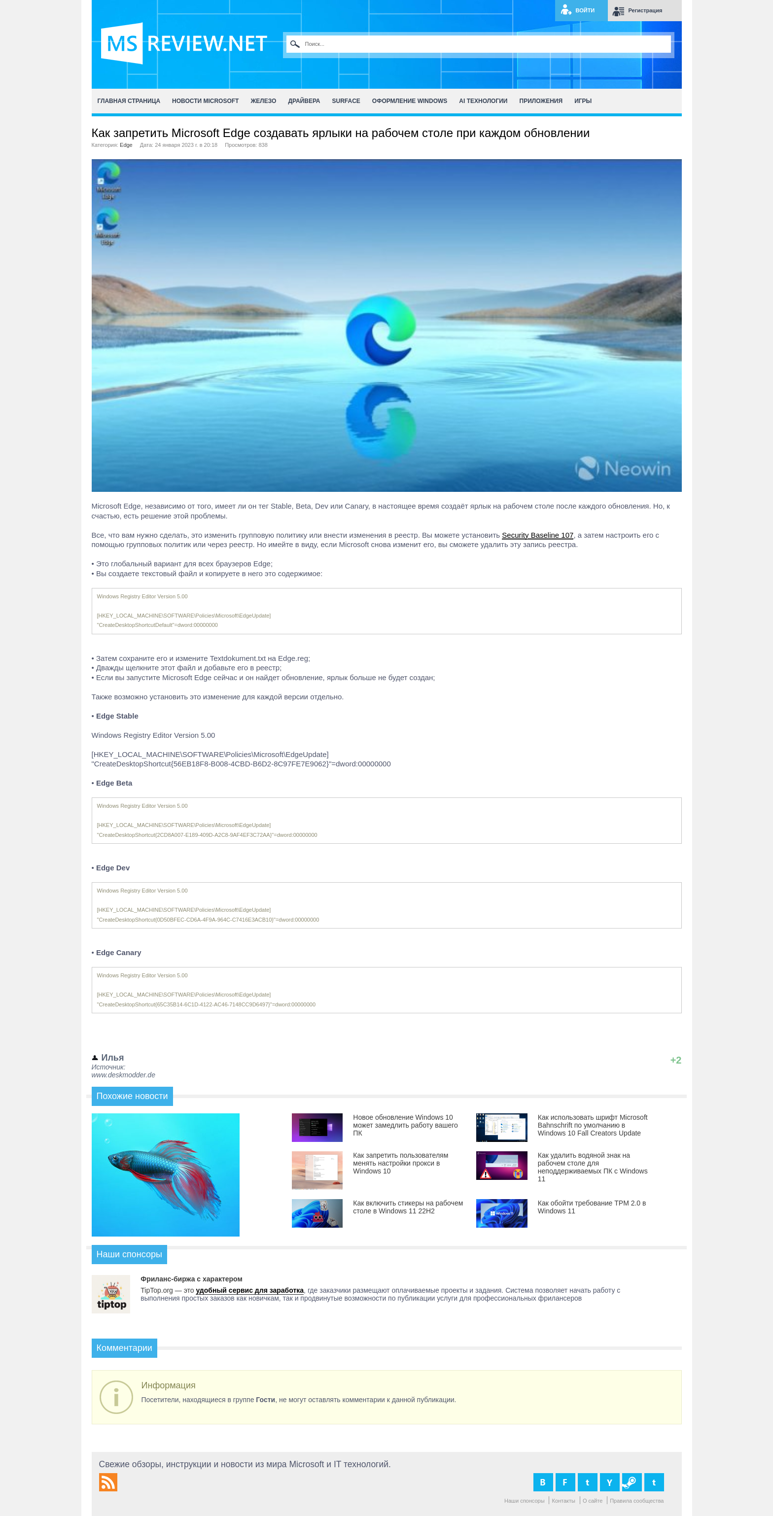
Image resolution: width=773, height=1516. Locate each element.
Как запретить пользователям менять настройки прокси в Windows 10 (400, 1163)
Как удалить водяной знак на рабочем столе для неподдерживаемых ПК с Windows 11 (593, 1167)
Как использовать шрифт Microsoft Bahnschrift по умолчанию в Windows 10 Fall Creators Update (593, 1125)
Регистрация (646, 10)
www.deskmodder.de (123, 1075)
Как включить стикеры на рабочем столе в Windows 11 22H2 (408, 1207)
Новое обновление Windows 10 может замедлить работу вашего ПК (405, 1125)
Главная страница (129, 101)
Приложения (541, 101)
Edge (126, 145)
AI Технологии (483, 101)
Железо (263, 101)
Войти (585, 10)
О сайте (592, 1501)
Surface (346, 101)
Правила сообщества (637, 1501)
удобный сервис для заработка (250, 1290)
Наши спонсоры (524, 1501)
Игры (583, 101)
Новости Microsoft (205, 101)
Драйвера (304, 101)
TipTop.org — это (168, 1290)
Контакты (563, 1501)
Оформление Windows (409, 101)
